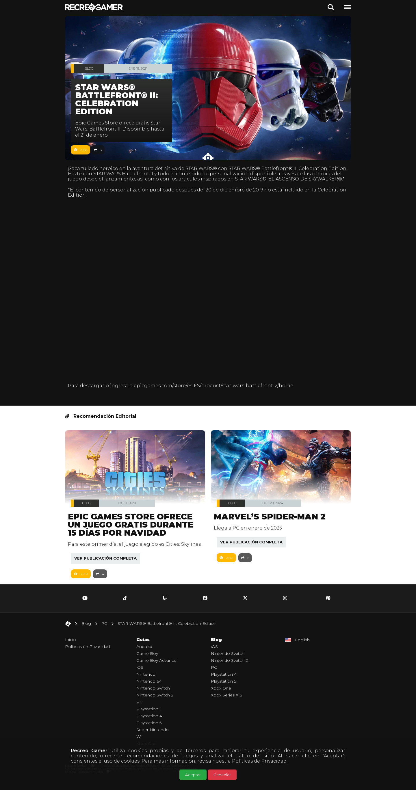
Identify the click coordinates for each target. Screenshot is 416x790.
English (302, 648)
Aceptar (193, 774)
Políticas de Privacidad (259, 761)
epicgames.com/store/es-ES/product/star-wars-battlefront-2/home (216, 387)
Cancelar (222, 774)
